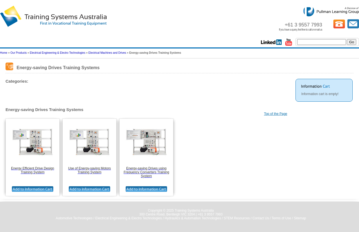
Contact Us (260, 218)
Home (3, 52)
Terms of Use (281, 218)
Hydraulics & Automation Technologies (193, 218)
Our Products (18, 52)
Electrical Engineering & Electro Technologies (57, 52)
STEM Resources (237, 218)
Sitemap (300, 218)
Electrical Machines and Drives (107, 52)
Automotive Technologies (74, 218)
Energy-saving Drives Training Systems (37, 91)
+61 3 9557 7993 (209, 214)
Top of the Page (275, 114)
